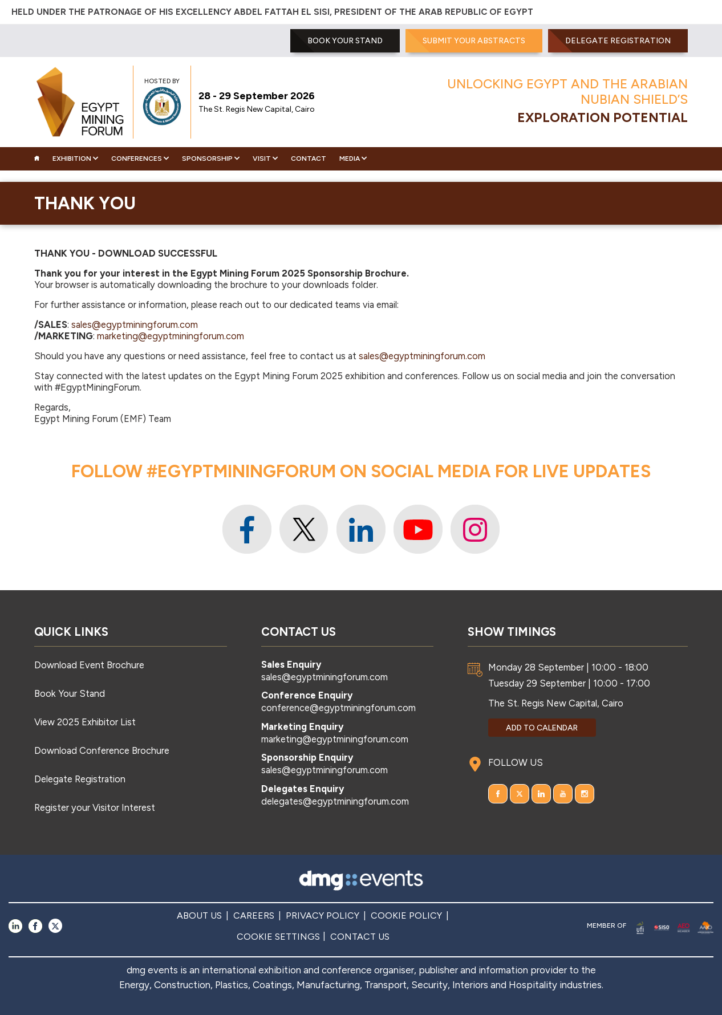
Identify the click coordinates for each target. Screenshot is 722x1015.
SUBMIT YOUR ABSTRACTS (474, 41)
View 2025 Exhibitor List (85, 722)
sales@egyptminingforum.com (134, 324)
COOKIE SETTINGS (278, 936)
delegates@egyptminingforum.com (335, 801)
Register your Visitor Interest (94, 807)
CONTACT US (360, 936)
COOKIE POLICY (406, 915)
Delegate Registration (618, 41)
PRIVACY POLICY (322, 915)
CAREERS (253, 915)
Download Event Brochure (89, 665)
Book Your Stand (69, 693)
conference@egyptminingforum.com (338, 707)
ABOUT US (199, 915)
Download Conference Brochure (101, 750)
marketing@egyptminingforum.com (170, 336)
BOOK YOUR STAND (345, 41)
